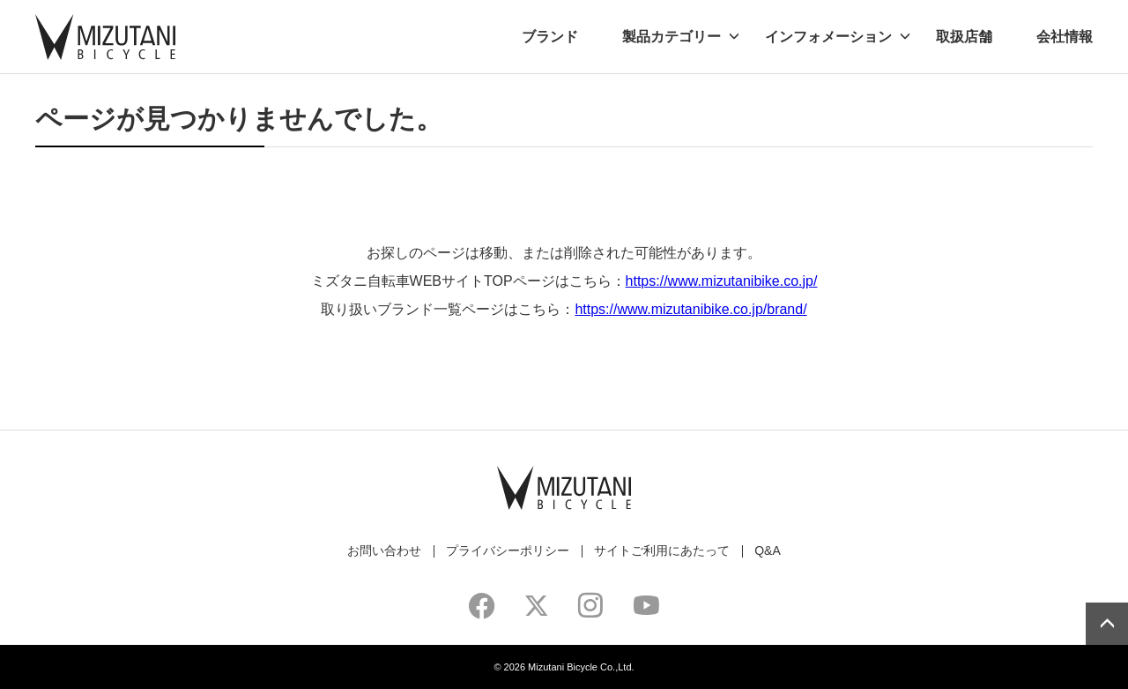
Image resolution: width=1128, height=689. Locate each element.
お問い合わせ (384, 550)
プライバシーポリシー (507, 550)
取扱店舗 (964, 36)
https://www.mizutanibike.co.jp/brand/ (690, 309)
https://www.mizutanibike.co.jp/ (722, 280)
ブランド (550, 36)
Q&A (767, 550)
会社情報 (1064, 36)
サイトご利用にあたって (662, 550)
